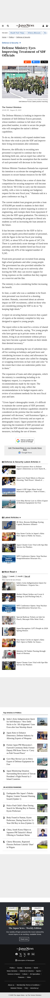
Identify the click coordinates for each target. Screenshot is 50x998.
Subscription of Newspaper (25, 960)
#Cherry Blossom (34, 33)
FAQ (26, 988)
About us (11, 985)
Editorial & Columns (27, 971)
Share (37, 62)
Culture (24, 974)
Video (29, 977)
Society (19, 968)
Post (28, 62)
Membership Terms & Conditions (28, 985)
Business (28, 968)
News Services (12, 971)
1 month (19, 576)
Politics (12, 968)
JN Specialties (35, 974)
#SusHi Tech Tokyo (17, 33)
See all (27, 576)
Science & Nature (14, 974)
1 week (11, 576)
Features (21, 977)
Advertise (34, 988)
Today (4, 576)
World (36, 968)
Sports (38, 971)
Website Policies (16, 988)
